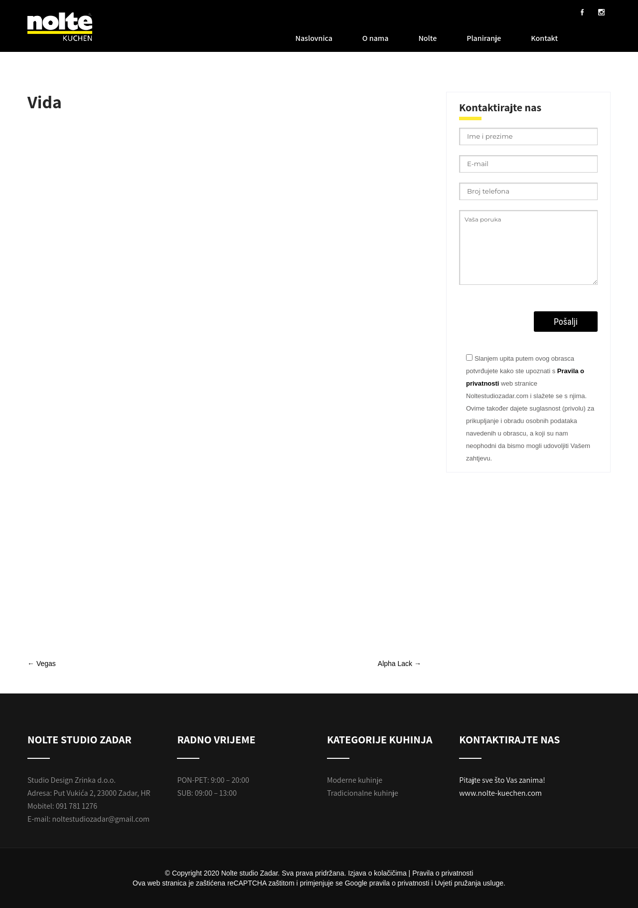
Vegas (41, 664)
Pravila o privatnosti (442, 873)
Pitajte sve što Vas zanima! (502, 780)
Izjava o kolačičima (377, 873)
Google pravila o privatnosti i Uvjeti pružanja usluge (424, 883)
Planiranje (484, 38)
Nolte (427, 38)
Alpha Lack (399, 664)
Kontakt (544, 38)
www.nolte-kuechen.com (500, 793)
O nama (375, 38)
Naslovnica (314, 38)
